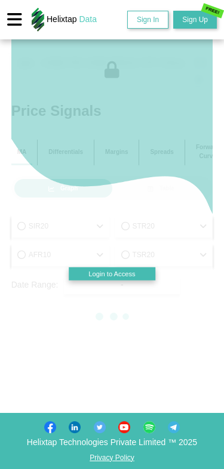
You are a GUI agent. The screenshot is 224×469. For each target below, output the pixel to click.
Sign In (148, 20)
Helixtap (64, 20)
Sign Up (199, 17)
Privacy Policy (112, 457)
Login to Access (111, 273)
